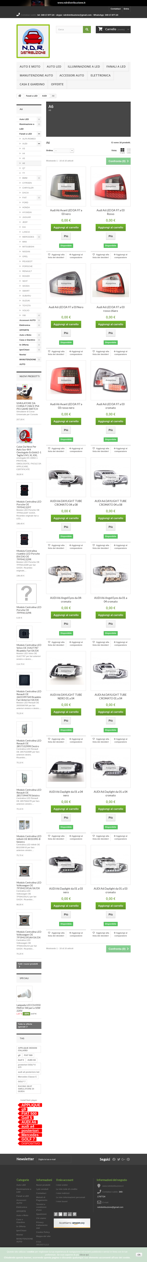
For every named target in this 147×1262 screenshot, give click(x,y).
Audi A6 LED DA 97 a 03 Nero (66, 307)
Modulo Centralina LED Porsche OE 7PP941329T (28, 504)
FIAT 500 (28, 1055)
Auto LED (54, 66)
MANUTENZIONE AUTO (36, 75)
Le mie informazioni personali (70, 1197)
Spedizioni (41, 1214)
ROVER (26, 276)
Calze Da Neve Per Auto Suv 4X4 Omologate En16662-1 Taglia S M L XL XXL (28, 451)
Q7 (23, 168)
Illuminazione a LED (84, 66)
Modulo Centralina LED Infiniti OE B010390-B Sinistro (28, 839)
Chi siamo (41, 1218)
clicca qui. (84, 1254)
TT (23, 173)
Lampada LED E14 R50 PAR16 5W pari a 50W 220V (28, 1008)
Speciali (24, 978)
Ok (138, 1254)
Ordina (49, 150)
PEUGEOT (27, 261)
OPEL (25, 256)
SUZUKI (26, 300)
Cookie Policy (43, 1232)
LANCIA (26, 232)
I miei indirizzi (63, 1193)
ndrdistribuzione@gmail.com (110, 1207)
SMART (26, 291)
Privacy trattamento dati (42, 1225)
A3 (23, 148)
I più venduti (42, 1189)
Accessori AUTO (71, 75)
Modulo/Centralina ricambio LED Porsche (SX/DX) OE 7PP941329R (28, 555)
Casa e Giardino (32, 84)
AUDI (44, 96)
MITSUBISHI (28, 246)
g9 (19, 1055)
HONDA (26, 207)
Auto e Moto (30, 66)
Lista (129, 151)
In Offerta (24, 345)
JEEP (25, 222)
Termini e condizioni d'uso (41, 1207)
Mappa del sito (43, 1236)
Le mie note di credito (66, 1189)
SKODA (26, 286)
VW (24, 315)
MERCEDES (28, 237)
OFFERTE (57, 84)
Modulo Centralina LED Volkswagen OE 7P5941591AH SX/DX (28, 934)
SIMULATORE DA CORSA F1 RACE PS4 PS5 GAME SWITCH (27, 406)
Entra (126, 9)
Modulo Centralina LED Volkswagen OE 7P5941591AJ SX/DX (28, 885)
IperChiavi (24, 349)
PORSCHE (27, 266)
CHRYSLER (28, 188)
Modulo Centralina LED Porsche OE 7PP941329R (28, 610)
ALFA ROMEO (29, 139)
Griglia (122, 151)
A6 (23, 163)
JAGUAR (26, 217)
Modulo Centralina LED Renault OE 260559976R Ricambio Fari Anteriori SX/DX (28, 695)
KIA (24, 227)
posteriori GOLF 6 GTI (27, 1066)
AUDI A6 (31, 1060)
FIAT (24, 197)
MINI (24, 242)
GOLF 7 (22, 1081)
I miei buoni (62, 1201)
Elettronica (101, 75)
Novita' (23, 354)
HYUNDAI (27, 212)
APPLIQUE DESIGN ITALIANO (27, 1049)
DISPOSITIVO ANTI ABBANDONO (31, 1143)
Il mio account (64, 1180)
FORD (25, 202)
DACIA (25, 192)
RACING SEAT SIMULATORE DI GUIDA (26, 1088)
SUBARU (26, 296)
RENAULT (27, 271)
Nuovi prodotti (30, 376)
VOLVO (25, 310)
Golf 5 (21, 1060)
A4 (23, 153)
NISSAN (26, 251)
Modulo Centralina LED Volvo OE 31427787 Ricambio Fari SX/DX (28, 648)
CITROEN (27, 183)
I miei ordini (62, 1185)
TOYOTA (26, 305)
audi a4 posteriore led (28, 1072)
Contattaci (116, 9)
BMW (24, 178)
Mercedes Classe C (27, 1077)
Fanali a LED (116, 66)
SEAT (25, 281)
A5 (23, 158)
